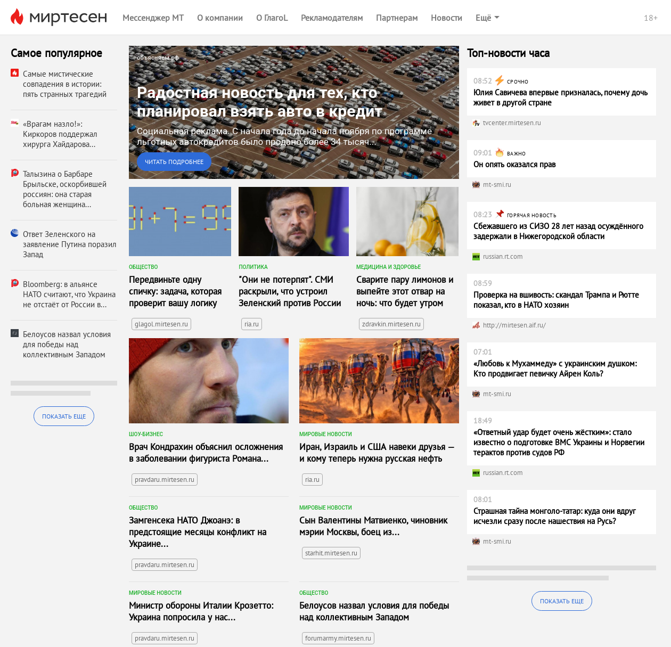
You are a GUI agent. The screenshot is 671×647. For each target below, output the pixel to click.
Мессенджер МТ (153, 17)
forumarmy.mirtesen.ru (338, 638)
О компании (220, 17)
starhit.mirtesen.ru (331, 553)
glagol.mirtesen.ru (161, 324)
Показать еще (64, 416)
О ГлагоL (272, 17)
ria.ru (251, 324)
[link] (294, 112)
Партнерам (397, 17)
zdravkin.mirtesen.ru (391, 324)
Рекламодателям (332, 17)
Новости (446, 17)
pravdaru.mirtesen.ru (164, 479)
